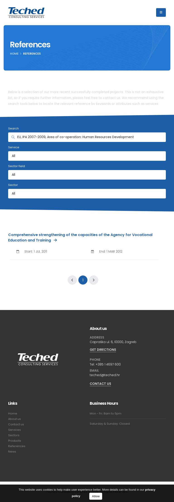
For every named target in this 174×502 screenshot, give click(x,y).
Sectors (13, 435)
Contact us (16, 424)
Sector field (16, 166)
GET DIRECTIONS (103, 349)
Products (14, 441)
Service (13, 147)
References (16, 446)
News (12, 451)
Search (13, 128)
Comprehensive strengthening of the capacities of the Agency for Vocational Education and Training (80, 237)
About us (14, 419)
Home (14, 54)
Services (14, 430)
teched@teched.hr (105, 375)
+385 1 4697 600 (108, 364)
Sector (13, 185)
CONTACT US (100, 383)
